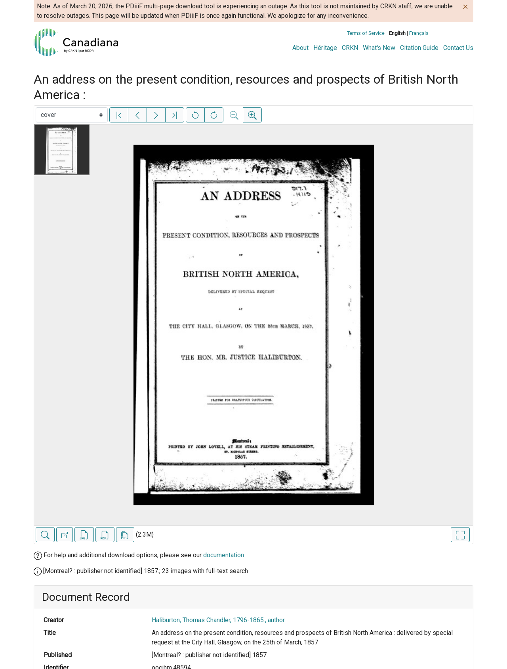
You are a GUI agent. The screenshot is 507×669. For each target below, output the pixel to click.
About (300, 48)
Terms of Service (366, 33)
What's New (379, 48)
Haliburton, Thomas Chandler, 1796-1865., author (218, 620)
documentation (223, 555)
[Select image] (72, 114)
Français (419, 33)
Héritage (325, 48)
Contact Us (458, 48)
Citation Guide (419, 48)
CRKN (350, 48)
